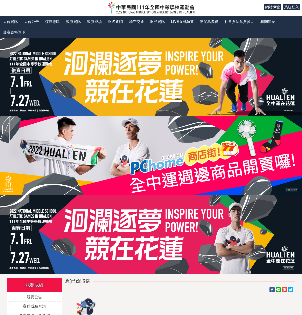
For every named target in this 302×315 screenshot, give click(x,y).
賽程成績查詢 (34, 306)
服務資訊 (157, 22)
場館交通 (136, 22)
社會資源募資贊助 (239, 22)
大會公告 (31, 22)
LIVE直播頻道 (182, 22)
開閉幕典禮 (209, 22)
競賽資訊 (73, 22)
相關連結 (267, 22)
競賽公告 (34, 297)
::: (259, 7)
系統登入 (291, 7)
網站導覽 (272, 7)
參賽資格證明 (14, 32)
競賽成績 (94, 22)
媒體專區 (52, 22)
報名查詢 (115, 22)
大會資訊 (10, 22)
